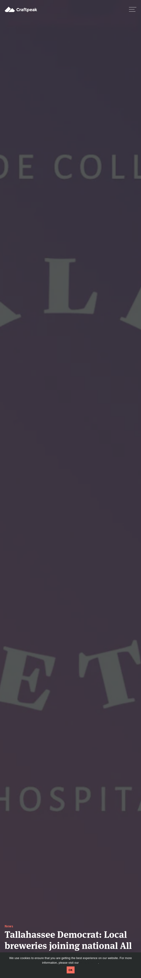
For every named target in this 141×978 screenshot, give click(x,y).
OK (71, 970)
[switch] (132, 9)
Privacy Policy (89, 962)
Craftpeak (21, 9)
